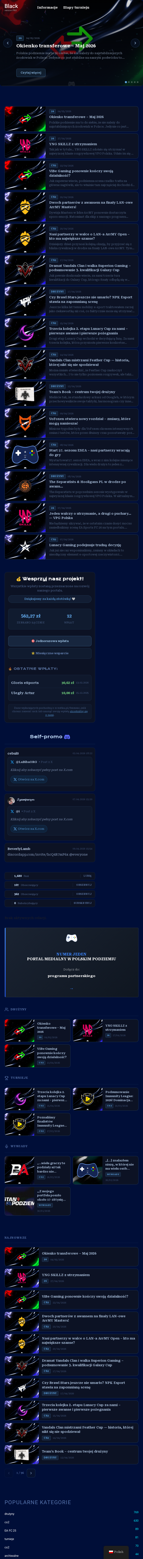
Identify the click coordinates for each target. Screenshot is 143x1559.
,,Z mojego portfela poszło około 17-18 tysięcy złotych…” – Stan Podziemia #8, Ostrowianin (52, 1196)
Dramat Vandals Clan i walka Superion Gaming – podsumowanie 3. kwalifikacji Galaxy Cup (90, 268)
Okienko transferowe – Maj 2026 (56, 45)
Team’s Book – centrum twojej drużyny (82, 392)
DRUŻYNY (16, 1009)
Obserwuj (84, 885)
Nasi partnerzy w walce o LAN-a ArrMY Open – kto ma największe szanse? (89, 236)
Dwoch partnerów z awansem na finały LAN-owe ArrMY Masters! (91, 205)
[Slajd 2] (129, 82)
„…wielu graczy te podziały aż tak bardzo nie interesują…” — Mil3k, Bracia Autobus (51, 1167)
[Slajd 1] (126, 82)
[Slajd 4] (135, 82)
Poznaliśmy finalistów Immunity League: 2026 (51, 1122)
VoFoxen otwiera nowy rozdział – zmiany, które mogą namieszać (90, 421)
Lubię (88, 876)
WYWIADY (16, 1146)
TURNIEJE (16, 1078)
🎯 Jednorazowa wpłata (50, 641)
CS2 (53, 165)
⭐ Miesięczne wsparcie (49, 653)
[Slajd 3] (132, 82)
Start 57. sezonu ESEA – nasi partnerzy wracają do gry (89, 453)
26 (20, 38)
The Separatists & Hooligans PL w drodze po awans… (87, 484)
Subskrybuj (83, 903)
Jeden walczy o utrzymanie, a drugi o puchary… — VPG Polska (90, 516)
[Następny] (135, 43)
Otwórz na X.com (28, 779)
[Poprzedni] (7, 43)
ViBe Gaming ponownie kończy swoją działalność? (81, 173)
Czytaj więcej (31, 72)
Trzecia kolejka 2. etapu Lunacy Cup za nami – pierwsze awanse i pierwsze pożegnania (88, 331)
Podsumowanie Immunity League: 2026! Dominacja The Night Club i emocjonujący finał (120, 1096)
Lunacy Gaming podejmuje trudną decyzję (85, 545)
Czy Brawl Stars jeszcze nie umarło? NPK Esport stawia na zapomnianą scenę (90, 299)
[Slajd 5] (137, 82)
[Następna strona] (31, 1473)
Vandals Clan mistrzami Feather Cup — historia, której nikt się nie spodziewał (89, 362)
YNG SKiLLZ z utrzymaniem (73, 144)
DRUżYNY (57, 291)
